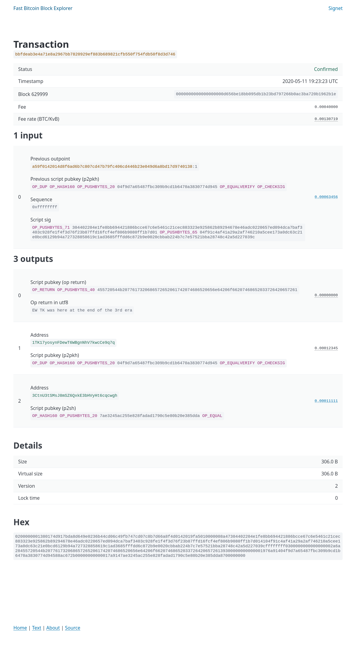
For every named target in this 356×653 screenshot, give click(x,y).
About (53, 628)
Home (20, 628)
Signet (336, 8)
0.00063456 (326, 197)
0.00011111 (326, 401)
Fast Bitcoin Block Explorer (42, 8)
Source (72, 628)
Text (36, 628)
